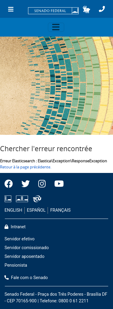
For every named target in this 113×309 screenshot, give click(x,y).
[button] (86, 9)
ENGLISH (13, 210)
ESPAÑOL (36, 210)
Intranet (15, 226)
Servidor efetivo (20, 239)
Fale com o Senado (26, 277)
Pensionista (16, 265)
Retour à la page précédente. (25, 167)
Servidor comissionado (27, 247)
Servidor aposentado (24, 256)
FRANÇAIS (60, 210)
